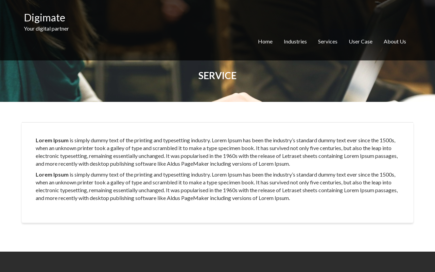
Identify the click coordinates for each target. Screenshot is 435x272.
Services (327, 41)
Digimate (44, 17)
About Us (395, 41)
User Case (360, 41)
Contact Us (368, 22)
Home (265, 41)
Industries (295, 41)
